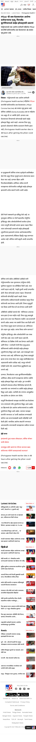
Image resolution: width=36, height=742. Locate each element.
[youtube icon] (9, 467)
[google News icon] (14, 467)
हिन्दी (2, 1)
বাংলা (21, 1)
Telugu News (16, 712)
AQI (25, 5)
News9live (6, 719)
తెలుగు (16, 1)
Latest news (16, 13)
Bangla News (6, 716)
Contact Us (6, 698)
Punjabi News (28, 716)
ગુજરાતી (26, 1)
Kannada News (27, 712)
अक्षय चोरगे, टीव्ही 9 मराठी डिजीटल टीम (14, 92)
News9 (7, 1)
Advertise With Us (25, 698)
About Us (15, 698)
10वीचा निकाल (27, 9)
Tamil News (28, 719)
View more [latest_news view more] (30, 503)
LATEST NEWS (9, 9)
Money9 (20, 719)
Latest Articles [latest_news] (8, 503)
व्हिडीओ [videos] (4, 546)
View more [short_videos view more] (30, 630)
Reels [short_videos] (4, 630)
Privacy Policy (25, 702)
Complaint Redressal (12, 702)
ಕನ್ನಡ (12, 1)
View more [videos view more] (30, 547)
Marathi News (5, 13)
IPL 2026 (18, 9)
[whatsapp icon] (19, 467)
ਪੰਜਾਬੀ (31, 1)
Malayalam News (17, 723)
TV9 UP (13, 719)
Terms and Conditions (17, 705)
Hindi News (7, 712)
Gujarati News (17, 716)
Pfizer (32, 101)
